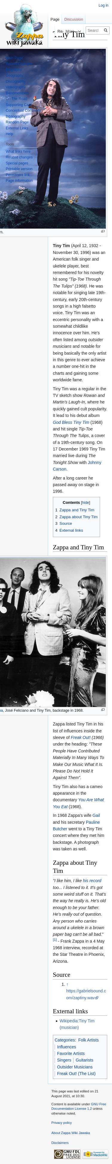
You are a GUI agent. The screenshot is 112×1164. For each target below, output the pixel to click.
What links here (18, 151)
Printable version (19, 169)
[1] (55, 939)
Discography (16, 81)
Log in (103, 5)
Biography (14, 70)
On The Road (16, 99)
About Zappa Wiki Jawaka (70, 1133)
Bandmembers (17, 93)
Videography (16, 87)
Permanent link (18, 175)
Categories (65, 1040)
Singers (64, 1060)
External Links (17, 128)
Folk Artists (88, 1040)
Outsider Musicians (75, 1067)
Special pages (17, 163)
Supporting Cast (18, 105)
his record (92, 880)
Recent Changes (19, 64)
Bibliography (15, 116)
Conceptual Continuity (23, 110)
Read (56, 31)
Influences (66, 1046)
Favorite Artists (71, 1053)
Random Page (17, 122)
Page (54, 19)
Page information (19, 181)
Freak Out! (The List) (76, 1073)
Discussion (73, 19)
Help (9, 134)
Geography (14, 75)
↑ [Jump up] (67, 984)
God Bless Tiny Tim (71, 422)
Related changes (19, 157)
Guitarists (84, 1060)
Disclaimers (60, 1143)
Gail (96, 815)
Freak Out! (80, 737)
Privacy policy (61, 1122)
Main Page (14, 58)
